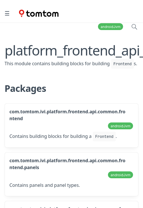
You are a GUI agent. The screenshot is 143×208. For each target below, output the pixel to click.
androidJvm (110, 27)
